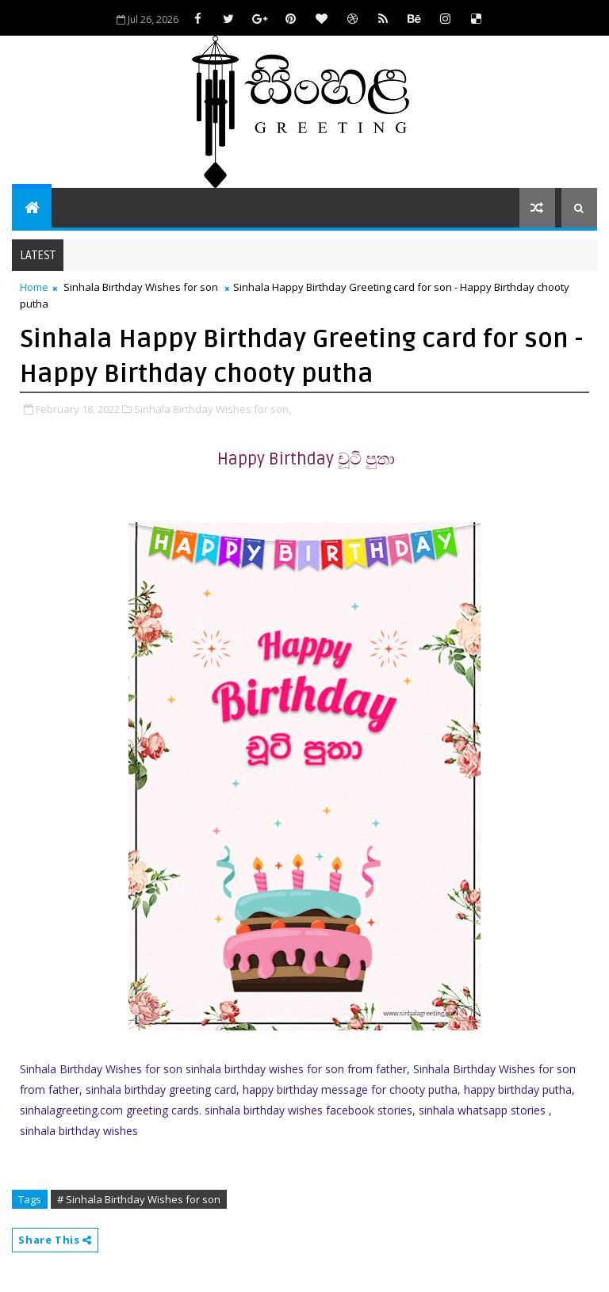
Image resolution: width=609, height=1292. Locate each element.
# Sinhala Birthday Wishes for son (138, 1199)
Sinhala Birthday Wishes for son (140, 287)
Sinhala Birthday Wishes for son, (212, 409)
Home (34, 287)
